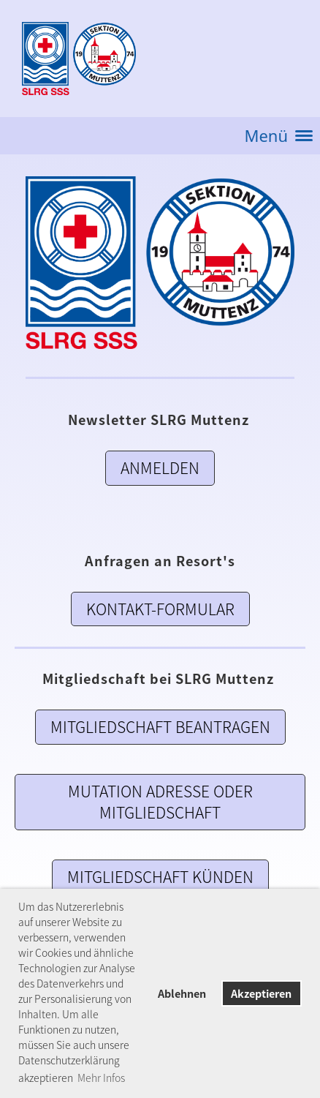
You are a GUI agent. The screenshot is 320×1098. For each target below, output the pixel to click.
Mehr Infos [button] (101, 1077)
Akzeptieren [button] (261, 993)
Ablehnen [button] (182, 993)
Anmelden (160, 467)
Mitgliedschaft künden (160, 876)
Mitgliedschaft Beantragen (160, 726)
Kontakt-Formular (160, 609)
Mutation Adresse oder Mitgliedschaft (160, 802)
